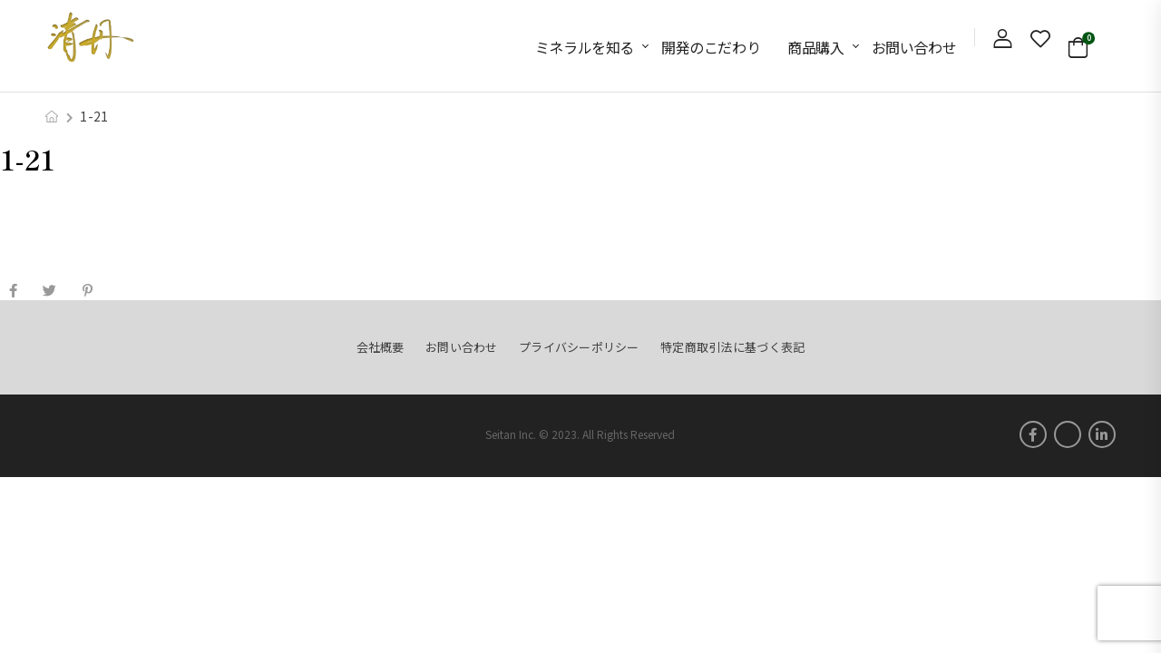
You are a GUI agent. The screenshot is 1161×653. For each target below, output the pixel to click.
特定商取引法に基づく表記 (732, 347)
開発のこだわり (710, 47)
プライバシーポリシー (579, 347)
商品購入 (815, 47)
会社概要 (380, 347)
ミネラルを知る (584, 47)
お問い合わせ (914, 47)
